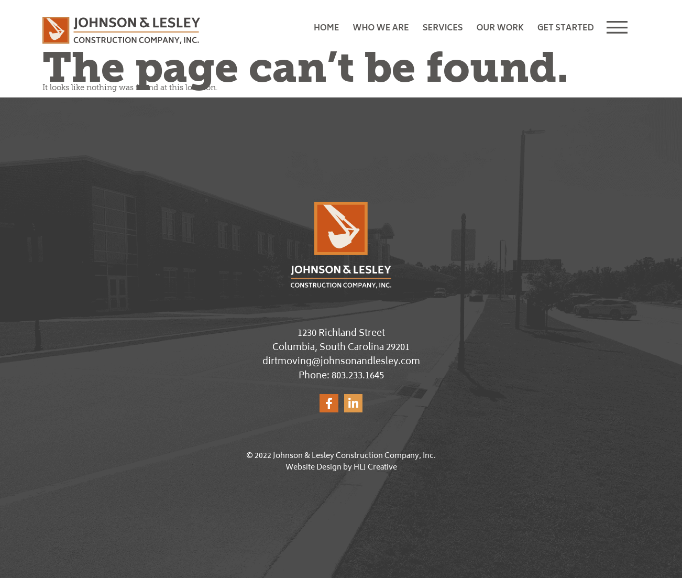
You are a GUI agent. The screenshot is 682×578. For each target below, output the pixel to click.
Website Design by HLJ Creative (341, 467)
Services (443, 28)
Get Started (565, 28)
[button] (619, 28)
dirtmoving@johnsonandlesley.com (341, 362)
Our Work (500, 28)
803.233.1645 (358, 376)
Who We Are (381, 28)
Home (326, 28)
